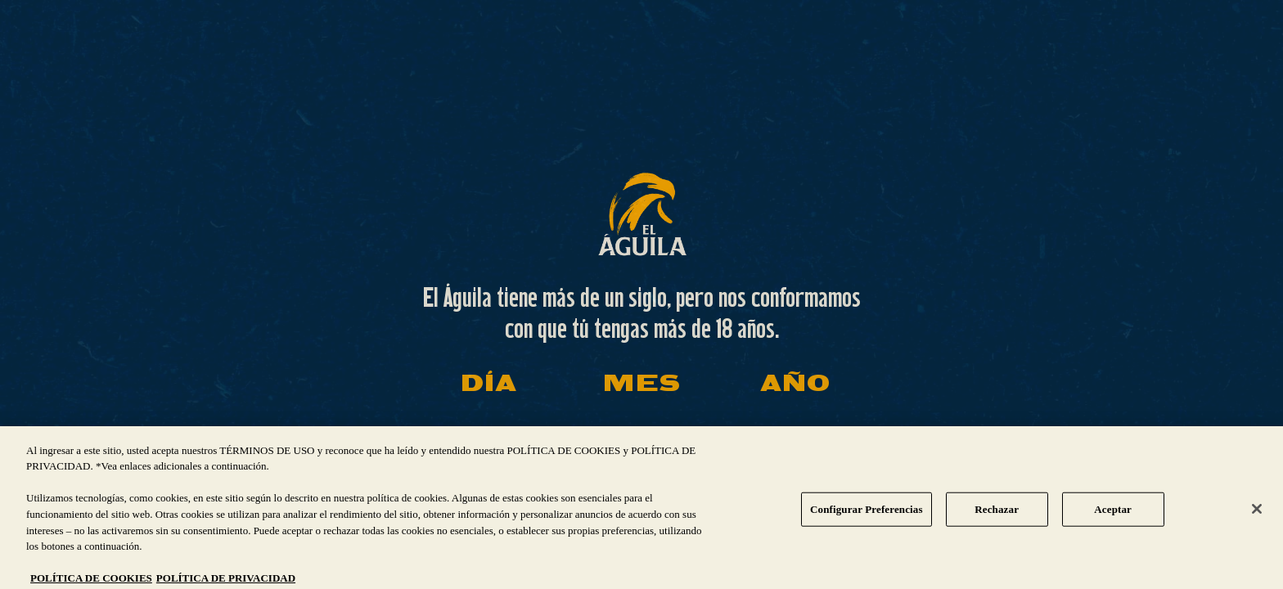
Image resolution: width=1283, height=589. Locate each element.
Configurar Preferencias (866, 516)
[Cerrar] (1257, 516)
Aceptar (1113, 516)
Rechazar (997, 516)
